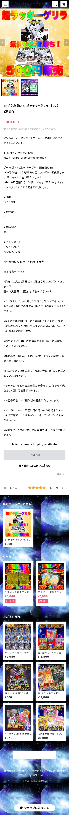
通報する (61, 474)
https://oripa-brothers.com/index (25, 157)
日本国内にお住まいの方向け (34, 465)
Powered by (34, 781)
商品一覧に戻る (34, 755)
